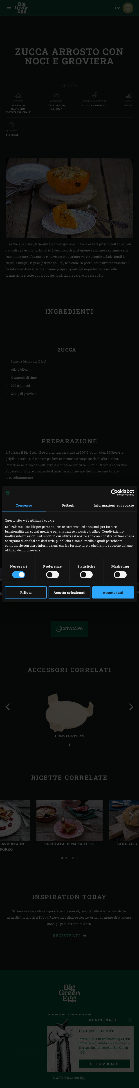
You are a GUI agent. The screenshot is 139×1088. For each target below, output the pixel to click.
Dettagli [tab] (68, 505)
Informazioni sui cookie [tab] (114, 505)
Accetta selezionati (70, 592)
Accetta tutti (113, 592)
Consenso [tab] (24, 505)
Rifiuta (26, 592)
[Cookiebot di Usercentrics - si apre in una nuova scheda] (114, 492)
